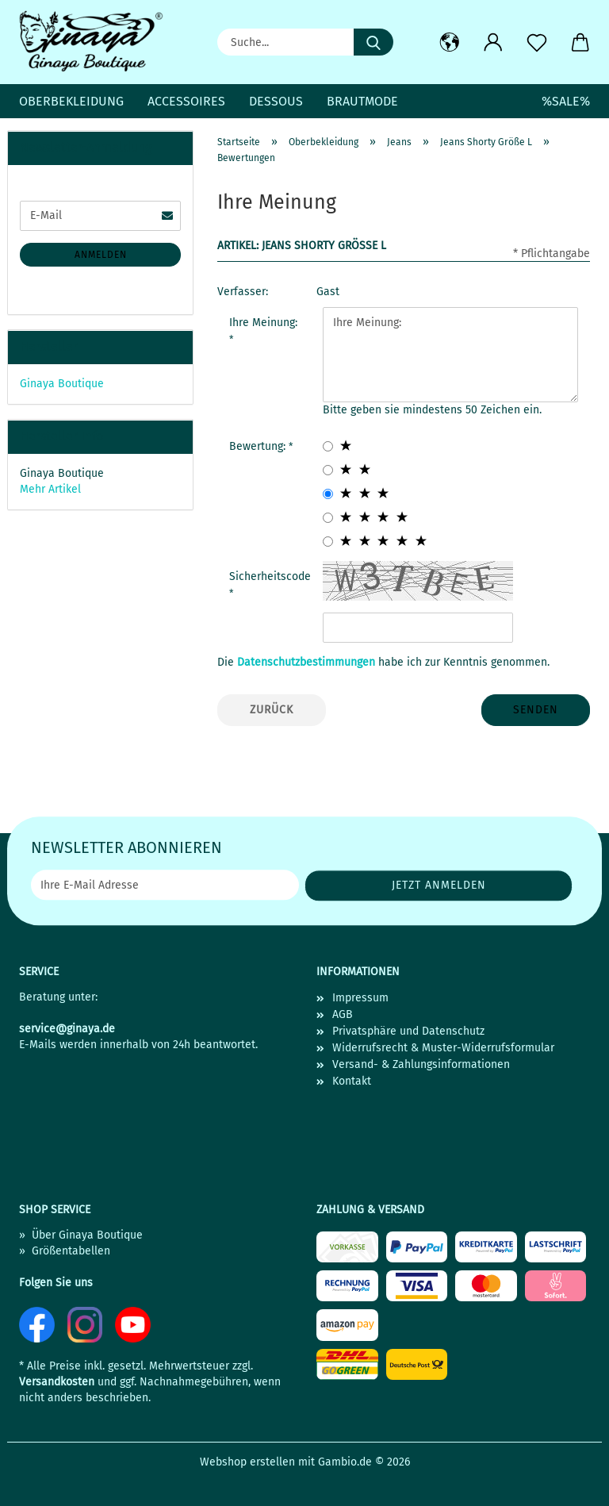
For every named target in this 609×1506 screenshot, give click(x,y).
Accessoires (186, 101)
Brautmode (362, 101)
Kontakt (351, 1081)
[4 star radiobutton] (328, 518)
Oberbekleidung (71, 101)
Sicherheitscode (270, 576)
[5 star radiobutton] (328, 541)
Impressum (360, 998)
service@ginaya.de (67, 1028)
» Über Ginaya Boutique (81, 1235)
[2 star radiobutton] (328, 470)
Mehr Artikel (50, 489)
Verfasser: (242, 291)
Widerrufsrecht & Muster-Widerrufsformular (443, 1048)
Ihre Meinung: (263, 322)
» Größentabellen (64, 1251)
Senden (535, 710)
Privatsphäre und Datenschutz (408, 1031)
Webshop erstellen (247, 1462)
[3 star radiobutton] (328, 494)
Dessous (276, 101)
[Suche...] (373, 42)
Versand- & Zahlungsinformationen (421, 1064)
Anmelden (101, 254)
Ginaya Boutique (62, 383)
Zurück (271, 710)
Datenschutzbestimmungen (306, 662)
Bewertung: (259, 446)
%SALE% (566, 101)
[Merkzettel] (536, 43)
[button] (449, 43)
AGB (342, 1014)
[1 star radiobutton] (328, 446)
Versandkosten (56, 1382)
